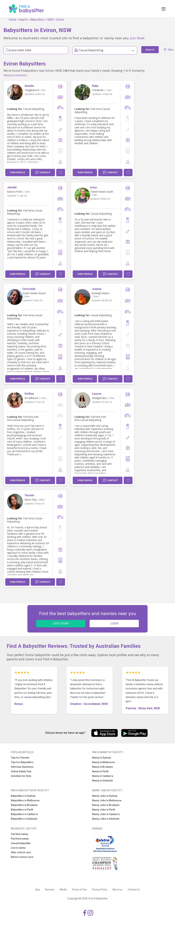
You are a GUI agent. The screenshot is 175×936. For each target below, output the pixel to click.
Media (63, 889)
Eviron (60, 19)
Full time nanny (19, 834)
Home (12, 19)
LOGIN (114, 623)
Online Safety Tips (21, 771)
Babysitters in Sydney (23, 795)
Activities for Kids (21, 776)
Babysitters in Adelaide (24, 818)
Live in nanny (18, 847)
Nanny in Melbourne (103, 762)
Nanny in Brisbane (102, 766)
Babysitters (37, 19)
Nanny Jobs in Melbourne (106, 800)
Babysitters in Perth (22, 809)
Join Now (137, 38)
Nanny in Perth (100, 771)
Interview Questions (22, 766)
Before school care (22, 857)
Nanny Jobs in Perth (103, 809)
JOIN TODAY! (61, 623)
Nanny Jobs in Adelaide (105, 818)
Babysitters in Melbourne (25, 800)
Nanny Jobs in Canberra (106, 814)
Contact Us (134, 889)
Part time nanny (20, 838)
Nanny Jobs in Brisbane (105, 805)
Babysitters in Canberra (24, 814)
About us (117, 889)
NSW (50, 19)
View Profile (17, 172)
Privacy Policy (99, 889)
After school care (21, 852)
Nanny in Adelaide (102, 780)
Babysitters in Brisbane (24, 805)
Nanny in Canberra (102, 776)
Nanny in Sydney (101, 757)
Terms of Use (79, 889)
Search (23, 19)
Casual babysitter (21, 843)
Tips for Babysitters (22, 762)
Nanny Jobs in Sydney (104, 795)
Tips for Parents (20, 757)
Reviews (49, 889)
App (37, 889)
